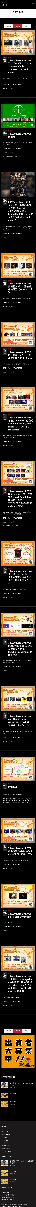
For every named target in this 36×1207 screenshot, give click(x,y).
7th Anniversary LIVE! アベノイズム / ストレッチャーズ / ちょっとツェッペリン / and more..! (19, 66)
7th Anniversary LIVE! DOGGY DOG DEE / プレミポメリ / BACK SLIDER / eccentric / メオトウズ (20, 649)
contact (5, 1149)
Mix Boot (13, 1093)
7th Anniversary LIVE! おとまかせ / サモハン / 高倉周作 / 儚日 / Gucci (20, 355)
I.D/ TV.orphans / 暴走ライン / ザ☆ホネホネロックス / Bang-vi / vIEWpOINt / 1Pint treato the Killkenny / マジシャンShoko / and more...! (20, 211)
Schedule (6, 1135)
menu (4, 1140)
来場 (9, 57)
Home (15, 15)
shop (4, 1143)
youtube (5, 1146)
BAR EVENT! (14, 787)
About (4, 1137)
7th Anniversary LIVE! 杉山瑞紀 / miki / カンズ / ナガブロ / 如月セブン (20, 851)
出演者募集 (6, 1151)
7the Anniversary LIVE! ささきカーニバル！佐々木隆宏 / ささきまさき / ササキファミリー (20, 577)
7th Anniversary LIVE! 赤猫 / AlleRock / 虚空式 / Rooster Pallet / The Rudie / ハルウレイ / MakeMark (20, 423)
